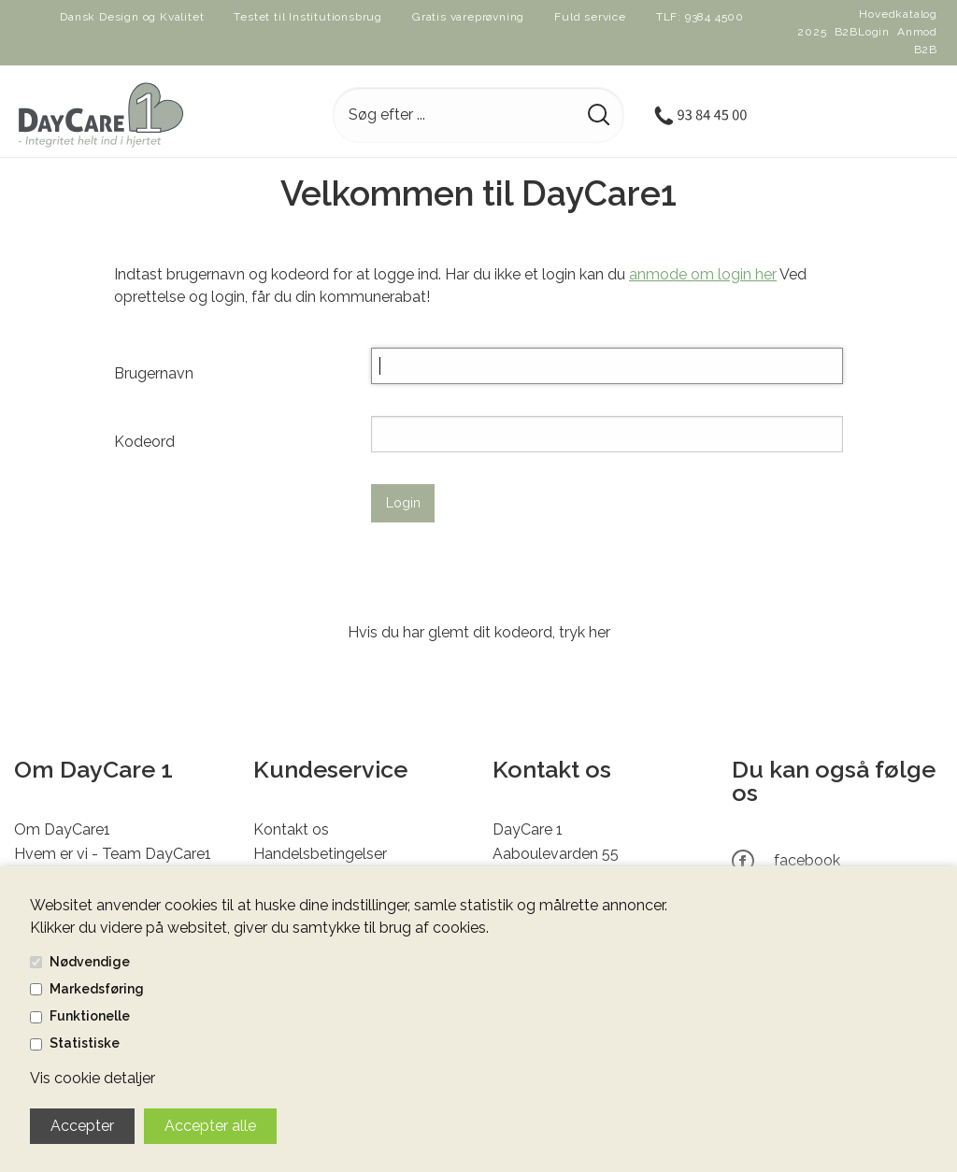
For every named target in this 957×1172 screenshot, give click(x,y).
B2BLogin (862, 31)
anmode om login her (703, 274)
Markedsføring (97, 988)
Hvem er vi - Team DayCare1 (112, 854)
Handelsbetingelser (320, 854)
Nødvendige (90, 961)
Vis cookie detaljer (92, 1078)
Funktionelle (90, 1015)
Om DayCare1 (62, 829)
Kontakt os (291, 829)
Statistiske (85, 1043)
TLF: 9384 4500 (700, 16)
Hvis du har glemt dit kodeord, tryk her (479, 632)
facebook (807, 860)
